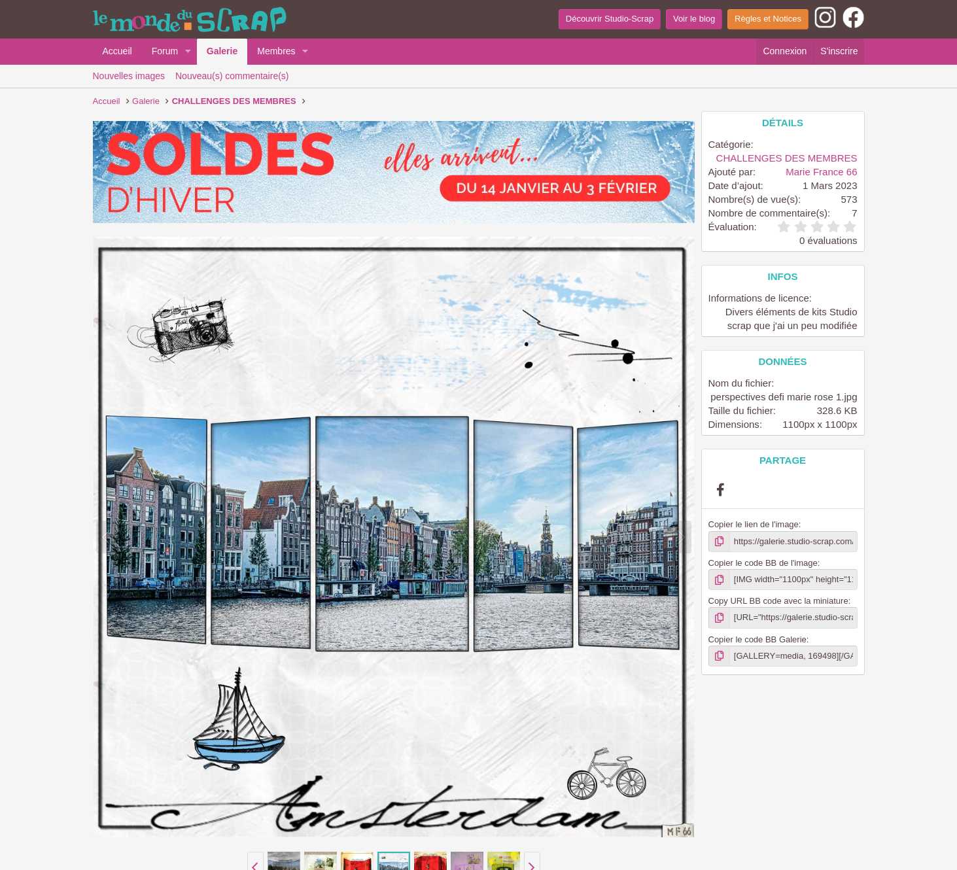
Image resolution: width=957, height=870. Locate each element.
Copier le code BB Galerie (757, 639)
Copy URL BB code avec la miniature (778, 601)
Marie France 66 (821, 171)
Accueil (117, 51)
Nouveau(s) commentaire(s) (232, 76)
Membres (276, 51)
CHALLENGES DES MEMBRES (787, 158)
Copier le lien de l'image (753, 524)
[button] (188, 52)
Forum (165, 51)
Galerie (222, 51)
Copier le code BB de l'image (763, 563)
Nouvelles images (129, 76)
